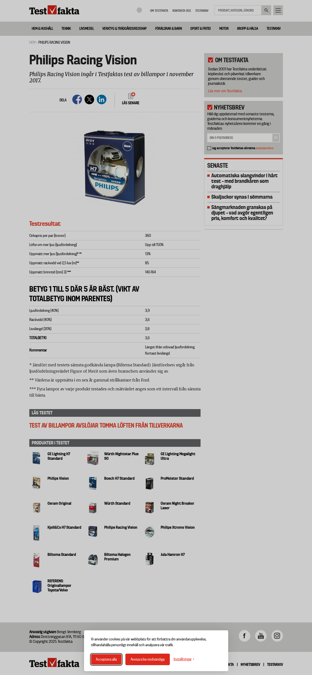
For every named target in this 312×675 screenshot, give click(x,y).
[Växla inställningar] (184, 659)
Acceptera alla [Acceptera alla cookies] (106, 659)
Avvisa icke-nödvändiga (148, 659)
